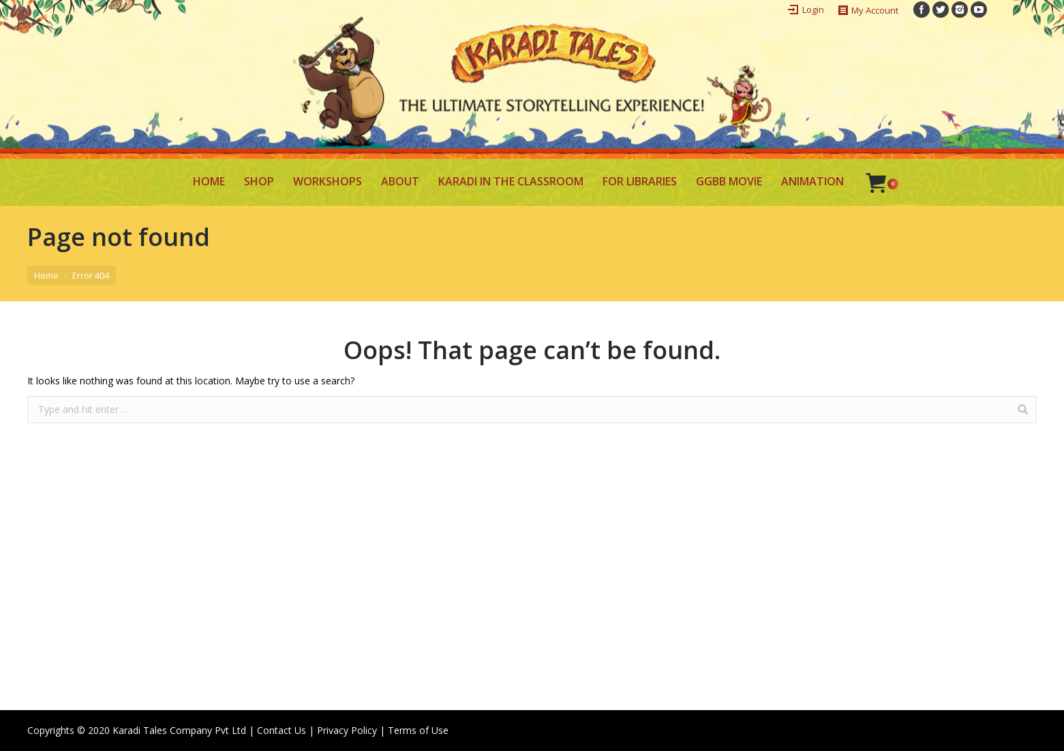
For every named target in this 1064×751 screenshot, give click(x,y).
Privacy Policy (347, 730)
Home (46, 275)
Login (813, 9)
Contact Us (281, 730)
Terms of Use (418, 730)
